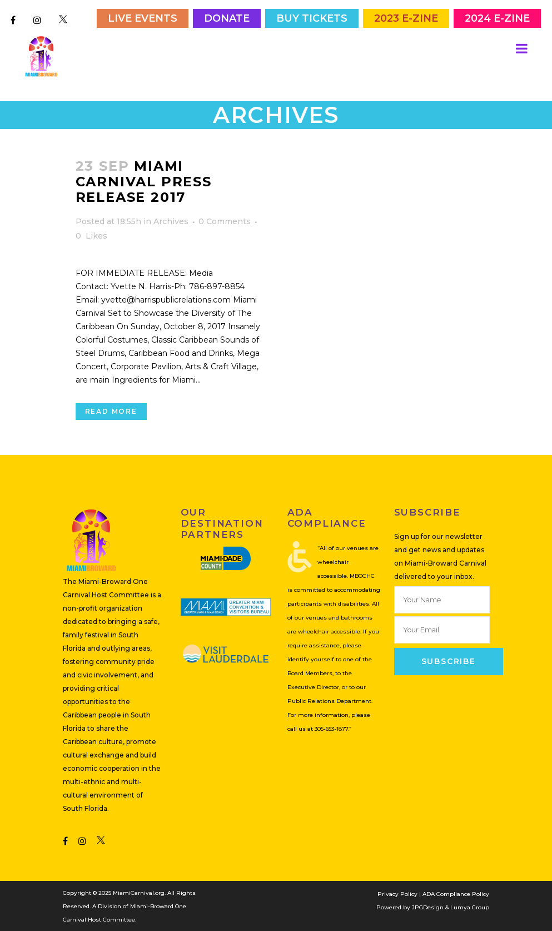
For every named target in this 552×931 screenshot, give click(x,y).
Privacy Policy (397, 893)
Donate (227, 18)
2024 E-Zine (497, 18)
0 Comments (224, 220)
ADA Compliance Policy (455, 893)
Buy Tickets (311, 18)
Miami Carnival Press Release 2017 (144, 180)
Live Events (142, 18)
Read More (111, 410)
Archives (170, 220)
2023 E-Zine (406, 18)
